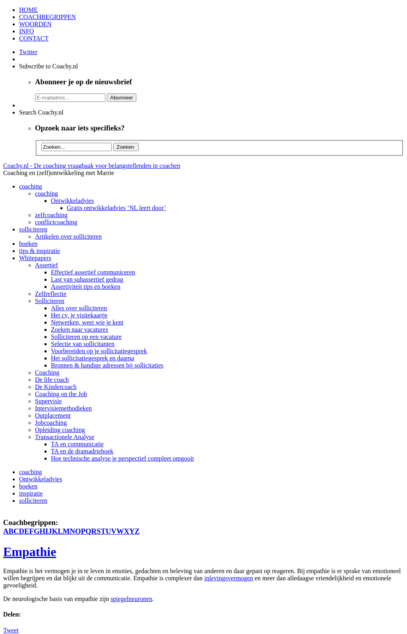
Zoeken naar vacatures (79, 329)
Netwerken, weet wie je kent (87, 322)
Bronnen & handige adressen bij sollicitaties (107, 365)
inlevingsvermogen (228, 578)
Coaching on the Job (61, 394)
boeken (28, 243)
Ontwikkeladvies (72, 200)
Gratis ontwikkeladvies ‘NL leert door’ (116, 207)
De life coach (52, 379)
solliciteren (33, 229)
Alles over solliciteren (79, 308)
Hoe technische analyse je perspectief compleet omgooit (122, 458)
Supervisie (48, 401)
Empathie (29, 552)
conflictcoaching (56, 222)
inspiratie (31, 493)
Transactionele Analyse (64, 437)
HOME (28, 9)
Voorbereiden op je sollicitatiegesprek (99, 351)
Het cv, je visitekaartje (79, 315)
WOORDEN (35, 24)
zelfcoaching (51, 215)
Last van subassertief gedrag (87, 279)
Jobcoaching (51, 422)
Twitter (28, 52)
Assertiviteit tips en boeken (85, 286)
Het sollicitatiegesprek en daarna (92, 358)
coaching (30, 186)
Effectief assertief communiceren (93, 272)
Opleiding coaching (60, 429)
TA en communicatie (77, 444)
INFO (26, 31)
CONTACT (33, 38)
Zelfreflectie (50, 293)
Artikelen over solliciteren (68, 236)
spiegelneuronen (131, 598)
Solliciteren (49, 301)
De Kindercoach (55, 386)
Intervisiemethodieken (63, 408)
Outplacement (53, 415)
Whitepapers (35, 258)
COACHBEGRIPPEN (47, 17)
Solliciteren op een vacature (86, 336)
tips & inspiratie (39, 250)
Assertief (46, 265)
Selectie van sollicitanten (82, 343)
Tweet (11, 630)
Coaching (47, 372)
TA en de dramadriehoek (82, 451)
